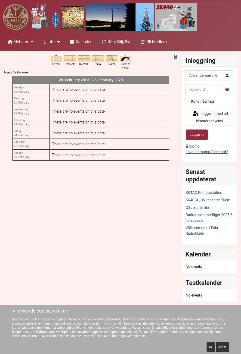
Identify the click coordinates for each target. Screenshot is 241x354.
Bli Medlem (153, 42)
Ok (210, 347)
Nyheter (17, 42)
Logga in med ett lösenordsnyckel (210, 117)
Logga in (197, 134)
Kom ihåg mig (202, 101)
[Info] (57, 42)
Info (48, 42)
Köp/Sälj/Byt (115, 42)
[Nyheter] (31, 42)
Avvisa (222, 347)
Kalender (80, 42)
